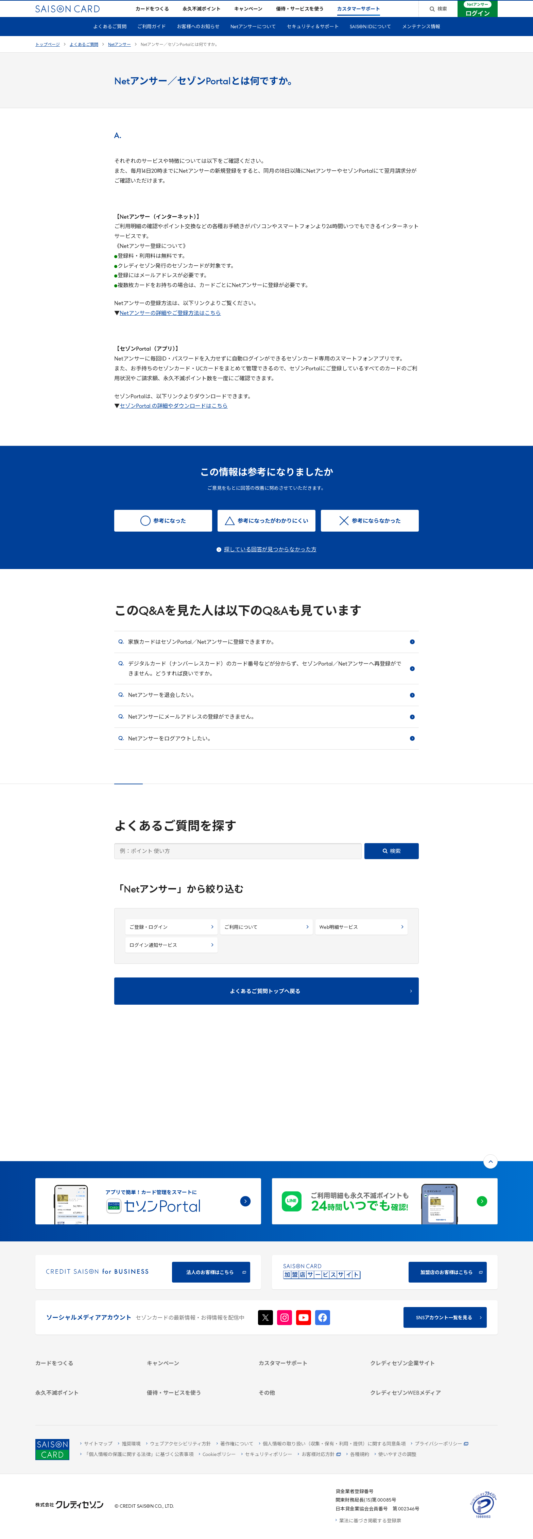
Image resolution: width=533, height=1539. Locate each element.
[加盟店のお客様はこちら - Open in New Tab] (385, 1160)
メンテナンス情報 (421, 38)
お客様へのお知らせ (198, 38)
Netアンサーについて (253, 38)
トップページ (47, 56)
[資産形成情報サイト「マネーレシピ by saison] (418, 1360)
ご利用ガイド (151, 38)
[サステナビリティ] (418, 1290)
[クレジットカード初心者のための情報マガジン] (418, 1344)
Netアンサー (119, 56)
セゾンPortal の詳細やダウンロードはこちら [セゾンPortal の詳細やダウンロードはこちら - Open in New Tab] (174, 417)
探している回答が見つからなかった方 (270, 561)
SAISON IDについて (370, 38)
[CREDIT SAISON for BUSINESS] (148, 1160)
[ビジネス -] (418, 1281)
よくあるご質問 (109, 38)
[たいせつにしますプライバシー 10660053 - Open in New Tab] (483, 1518)
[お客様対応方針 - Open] (319, 1455)
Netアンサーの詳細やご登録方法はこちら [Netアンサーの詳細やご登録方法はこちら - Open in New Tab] (170, 324)
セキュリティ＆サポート (313, 38)
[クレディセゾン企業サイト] (418, 1263)
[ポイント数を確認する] (83, 1401)
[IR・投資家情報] (418, 1299)
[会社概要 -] (418, 1272)
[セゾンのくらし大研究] (418, 1372)
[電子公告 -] (418, 1307)
